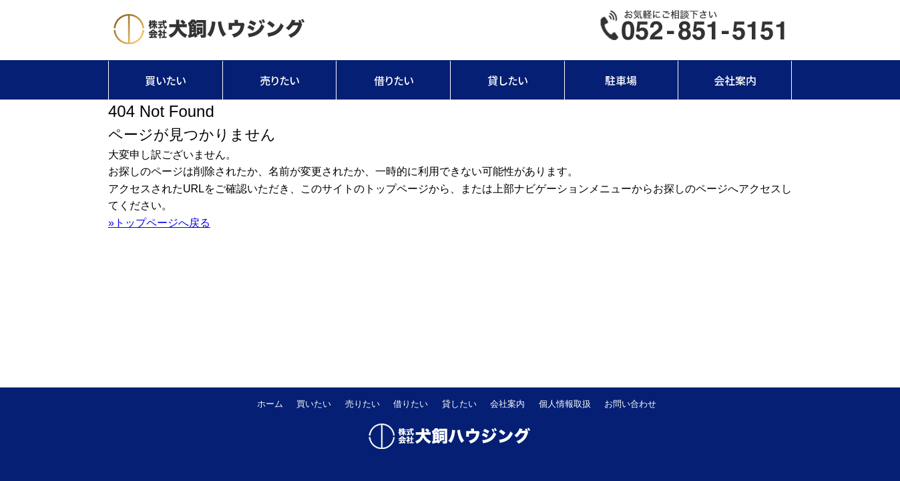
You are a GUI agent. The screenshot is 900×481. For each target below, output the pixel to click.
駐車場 (621, 80)
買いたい (165, 80)
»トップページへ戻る (159, 222)
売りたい (279, 80)
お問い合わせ (630, 404)
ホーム (270, 404)
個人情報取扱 (565, 404)
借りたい (393, 80)
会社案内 (735, 80)
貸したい (507, 80)
